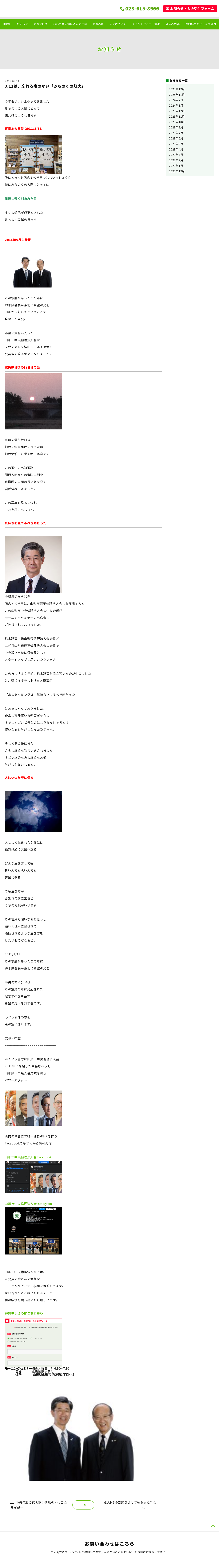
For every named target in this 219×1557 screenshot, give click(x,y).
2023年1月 (176, 166)
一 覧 (83, 1410)
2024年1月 (176, 105)
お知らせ (22, 24)
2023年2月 (176, 160)
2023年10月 (177, 122)
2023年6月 (176, 138)
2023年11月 (177, 116)
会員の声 (98, 24)
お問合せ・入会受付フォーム (190, 8)
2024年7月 (176, 100)
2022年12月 (177, 171)
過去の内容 (173, 24)
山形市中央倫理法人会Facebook (28, 1157)
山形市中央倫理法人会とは (70, 24)
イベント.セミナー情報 (193, 1520)
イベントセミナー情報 (146, 24)
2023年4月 (176, 149)
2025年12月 (177, 89)
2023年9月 (176, 127)
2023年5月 (176, 144)
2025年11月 (177, 95)
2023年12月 (177, 111)
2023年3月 (176, 155)
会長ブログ (41, 24)
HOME (7, 24)
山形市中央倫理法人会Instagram (28, 1203)
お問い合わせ (187, 1533)
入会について (118, 24)
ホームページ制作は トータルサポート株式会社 (109, 1551)
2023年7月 (176, 133)
